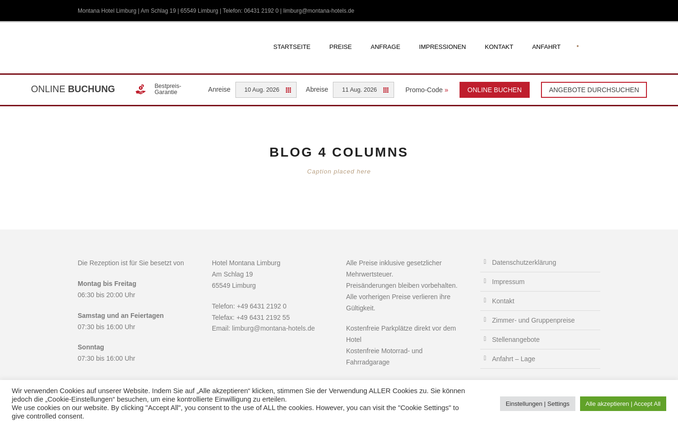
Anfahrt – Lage (513, 359)
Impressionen (442, 46)
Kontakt (499, 46)
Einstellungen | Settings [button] (538, 403)
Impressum (508, 281)
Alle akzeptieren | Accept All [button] (623, 403)
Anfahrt (546, 46)
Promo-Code (426, 90)
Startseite (292, 46)
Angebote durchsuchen (594, 90)
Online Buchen (495, 90)
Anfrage (385, 46)
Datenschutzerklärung (524, 262)
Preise (341, 46)
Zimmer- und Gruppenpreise (533, 320)
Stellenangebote (516, 339)
